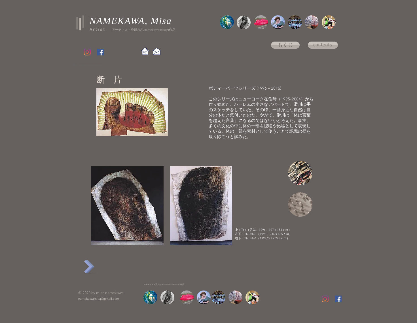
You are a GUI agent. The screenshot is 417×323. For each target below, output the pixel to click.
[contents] (323, 45)
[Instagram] (87, 52)
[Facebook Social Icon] (100, 52)
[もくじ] (285, 45)
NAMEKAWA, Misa (131, 21)
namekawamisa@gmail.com (98, 299)
